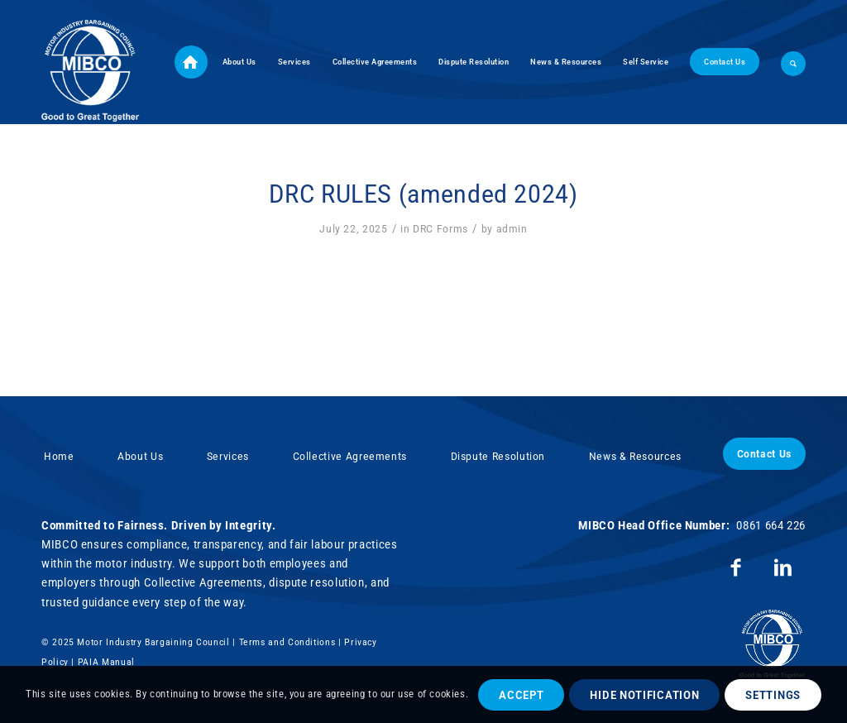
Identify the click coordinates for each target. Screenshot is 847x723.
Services (228, 456)
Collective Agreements (350, 456)
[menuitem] (191, 62)
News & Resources (635, 456)
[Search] (788, 62)
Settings (773, 694)
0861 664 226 (771, 525)
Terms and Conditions (287, 642)
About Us (140, 456)
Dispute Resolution (498, 456)
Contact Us (764, 454)
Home (59, 456)
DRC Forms (440, 229)
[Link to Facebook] (735, 568)
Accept (521, 694)
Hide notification (644, 694)
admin (512, 229)
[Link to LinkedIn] (783, 568)
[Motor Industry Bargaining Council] (90, 62)
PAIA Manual (106, 662)
